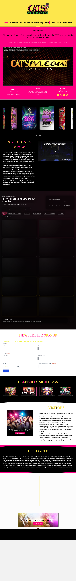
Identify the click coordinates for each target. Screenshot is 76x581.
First (4, 325)
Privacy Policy (41, 516)
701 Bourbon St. (13, 92)
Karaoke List (13, 23)
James (47, 514)
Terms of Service (35, 516)
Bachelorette (31, 212)
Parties (38, 212)
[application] (38, 66)
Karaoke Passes (10, 212)
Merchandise (67, 23)
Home (6, 23)
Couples (17, 212)
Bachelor (24, 212)
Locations (59, 23)
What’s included (6, 224)
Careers (46, 23)
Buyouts (44, 212)
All (3, 212)
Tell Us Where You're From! (47, 343)
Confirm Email (41, 334)
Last (39, 325)
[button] (58, 94)
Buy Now (19, 227)
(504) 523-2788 (62, 91)
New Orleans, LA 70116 (13, 94)
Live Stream (35, 23)
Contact (52, 23)
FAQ (41, 23)
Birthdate (5, 342)
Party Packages (24, 23)
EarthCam (24, 181)
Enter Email (5, 334)
